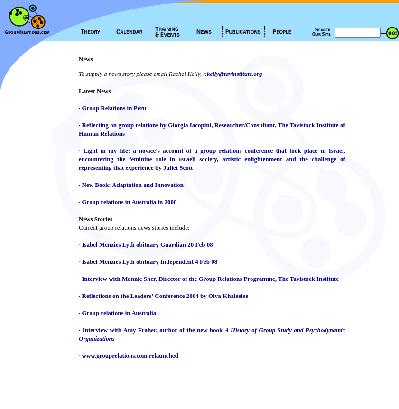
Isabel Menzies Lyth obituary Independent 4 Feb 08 (150, 261)
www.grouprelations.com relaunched (130, 355)
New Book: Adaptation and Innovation (133, 184)
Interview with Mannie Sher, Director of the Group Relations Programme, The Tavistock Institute (210, 278)
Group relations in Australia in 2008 (129, 201)
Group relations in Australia (119, 312)
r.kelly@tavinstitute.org (232, 73)
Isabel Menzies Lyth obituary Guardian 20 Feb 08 (147, 244)
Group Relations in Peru (114, 108)
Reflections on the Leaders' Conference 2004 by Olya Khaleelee (165, 295)
